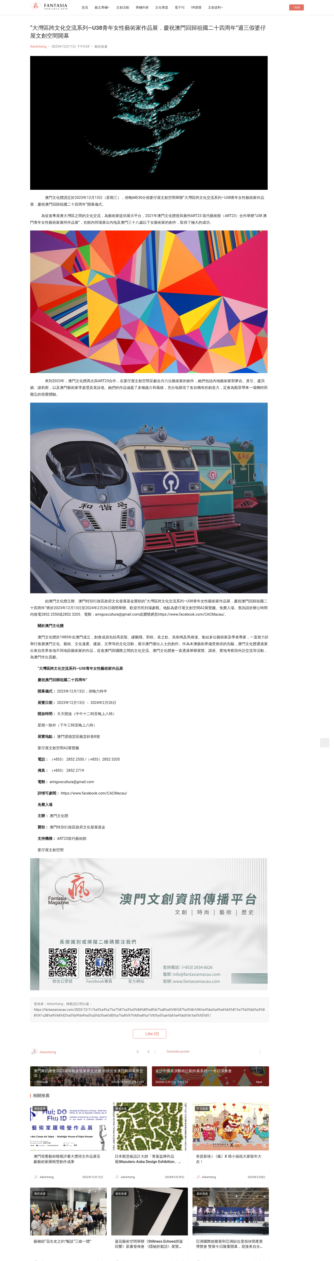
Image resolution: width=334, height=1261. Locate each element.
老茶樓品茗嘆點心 (273, 516)
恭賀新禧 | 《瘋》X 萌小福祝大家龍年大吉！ (194, 1061)
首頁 (99, 7)
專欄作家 (156, 7)
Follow (256, 103)
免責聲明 (159, 1238)
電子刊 (194, 7)
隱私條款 (140, 1238)
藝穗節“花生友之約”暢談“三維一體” (60, 1137)
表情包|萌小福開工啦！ (276, 494)
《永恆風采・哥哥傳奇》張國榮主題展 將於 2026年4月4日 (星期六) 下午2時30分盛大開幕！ (270, 160)
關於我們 (83, 1238)
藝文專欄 (115, 7)
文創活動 (137, 7)
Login (46, 1206)
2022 (107, 1246)
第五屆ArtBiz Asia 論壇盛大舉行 (264, 174)
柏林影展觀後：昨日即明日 (279, 343)
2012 (99, 1246)
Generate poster (132, 963)
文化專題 (176, 7)
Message (280, 103)
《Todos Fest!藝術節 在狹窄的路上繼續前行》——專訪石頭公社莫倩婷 (282, 446)
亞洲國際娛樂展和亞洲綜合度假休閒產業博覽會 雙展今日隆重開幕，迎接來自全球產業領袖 (193, 1137)
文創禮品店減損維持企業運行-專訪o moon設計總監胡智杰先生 (281, 585)
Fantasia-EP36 (251, 148)
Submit (213, 1206)
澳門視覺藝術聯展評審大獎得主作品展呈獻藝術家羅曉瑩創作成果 (60, 1062)
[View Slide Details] (270, 203)
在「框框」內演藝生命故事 (279, 377)
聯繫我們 (102, 1238)
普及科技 (143, 1246)
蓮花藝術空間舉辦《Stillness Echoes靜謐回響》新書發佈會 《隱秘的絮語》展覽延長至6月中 (127, 1137)
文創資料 (228, 7)
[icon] (271, 1242)
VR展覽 (210, 7)
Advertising (38, 46)
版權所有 (70, 1246)
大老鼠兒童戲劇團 (273, 399)
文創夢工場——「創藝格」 (253, 464)
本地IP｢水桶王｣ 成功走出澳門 (281, 559)
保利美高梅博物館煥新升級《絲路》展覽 (270, 139)
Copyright (85, 1246)
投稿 (296, 7)
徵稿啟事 (121, 1238)
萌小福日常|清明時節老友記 (279, 299)
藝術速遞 (100, 46)
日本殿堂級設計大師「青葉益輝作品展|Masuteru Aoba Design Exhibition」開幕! (126, 1062)
